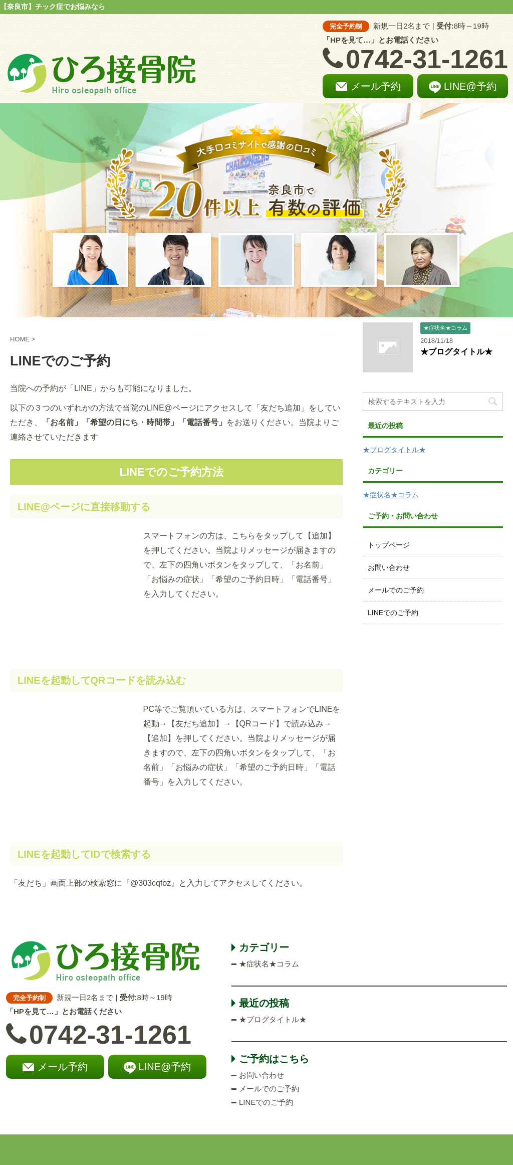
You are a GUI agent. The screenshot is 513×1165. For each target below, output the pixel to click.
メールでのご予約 (396, 590)
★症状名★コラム (391, 495)
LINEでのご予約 (393, 613)
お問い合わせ (389, 567)
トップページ (389, 545)
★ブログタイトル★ (456, 351)
